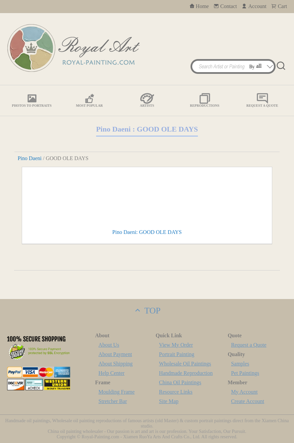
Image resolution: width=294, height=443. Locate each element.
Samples (240, 363)
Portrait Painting (176, 354)
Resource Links (176, 392)
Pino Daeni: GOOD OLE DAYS (146, 232)
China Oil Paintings (180, 382)
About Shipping (115, 363)
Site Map (168, 401)
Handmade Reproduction (186, 373)
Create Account (247, 401)
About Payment (115, 354)
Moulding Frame (116, 392)
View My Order (176, 345)
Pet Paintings (245, 373)
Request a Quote (249, 345)
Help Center (111, 373)
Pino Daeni (30, 158)
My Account (244, 392)
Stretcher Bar (112, 401)
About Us (108, 345)
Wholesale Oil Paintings (185, 363)
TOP (146, 310)
